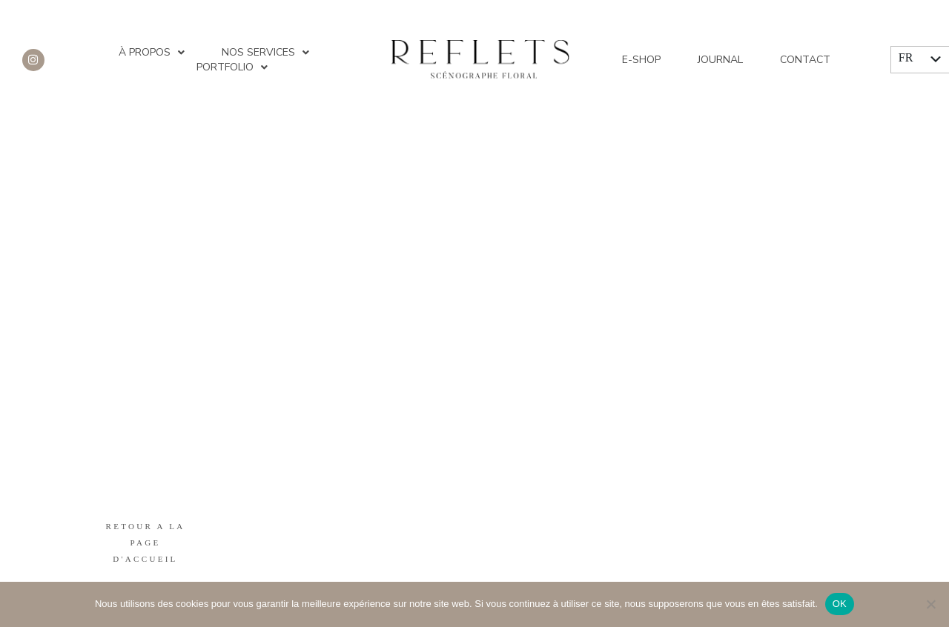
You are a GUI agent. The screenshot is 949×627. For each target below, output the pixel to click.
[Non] (930, 604)
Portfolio (232, 67)
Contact (805, 60)
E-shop (641, 60)
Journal (720, 60)
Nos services (265, 52)
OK (840, 603)
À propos (152, 52)
